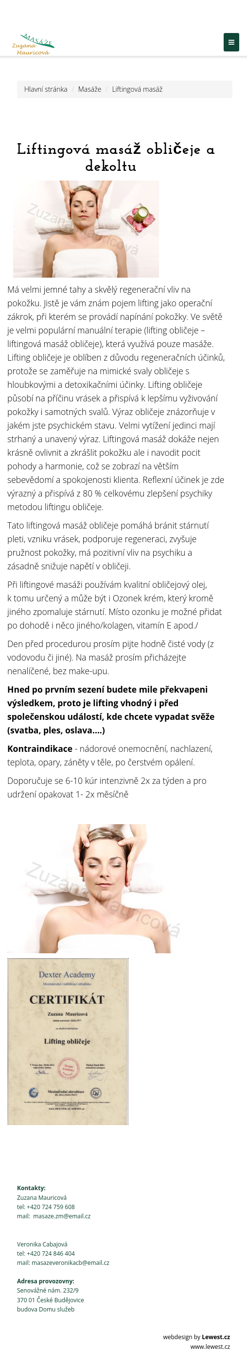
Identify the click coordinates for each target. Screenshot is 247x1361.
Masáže (90, 89)
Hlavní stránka (46, 89)
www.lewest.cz (210, 1347)
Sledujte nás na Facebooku (191, 17)
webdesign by (196, 1337)
